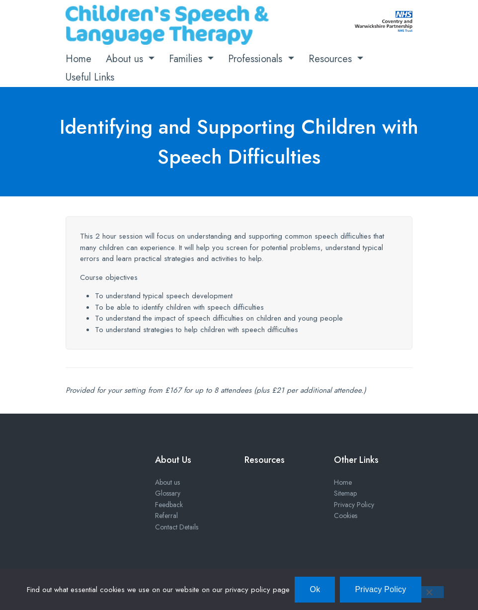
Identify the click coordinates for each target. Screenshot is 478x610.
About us (126, 59)
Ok (315, 589)
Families (187, 59)
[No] (429, 592)
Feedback (169, 505)
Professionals (256, 59)
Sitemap (345, 493)
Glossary (167, 493)
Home (78, 59)
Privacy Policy (354, 505)
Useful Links (90, 77)
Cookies (345, 516)
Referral (166, 516)
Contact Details (176, 527)
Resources (332, 59)
